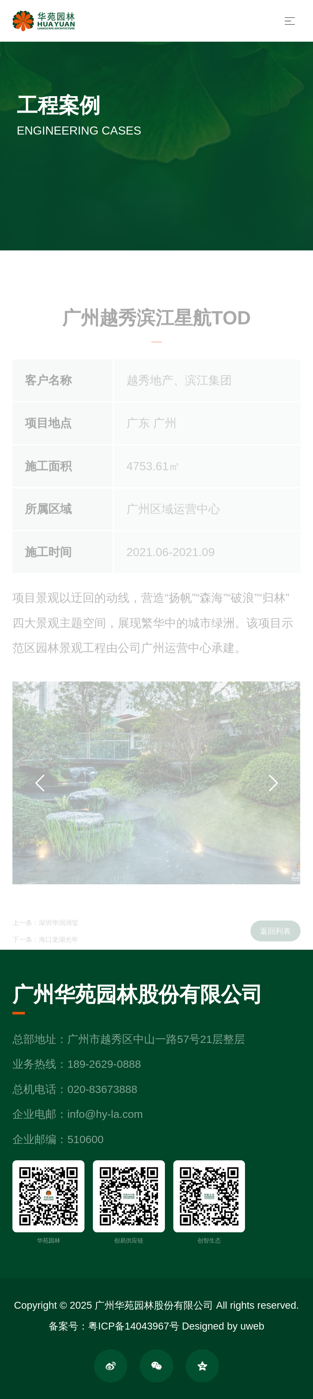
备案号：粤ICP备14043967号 (114, 1326)
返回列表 (275, 937)
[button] (39, 790)
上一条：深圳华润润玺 (45, 928)
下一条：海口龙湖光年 (45, 945)
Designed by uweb (223, 1326)
